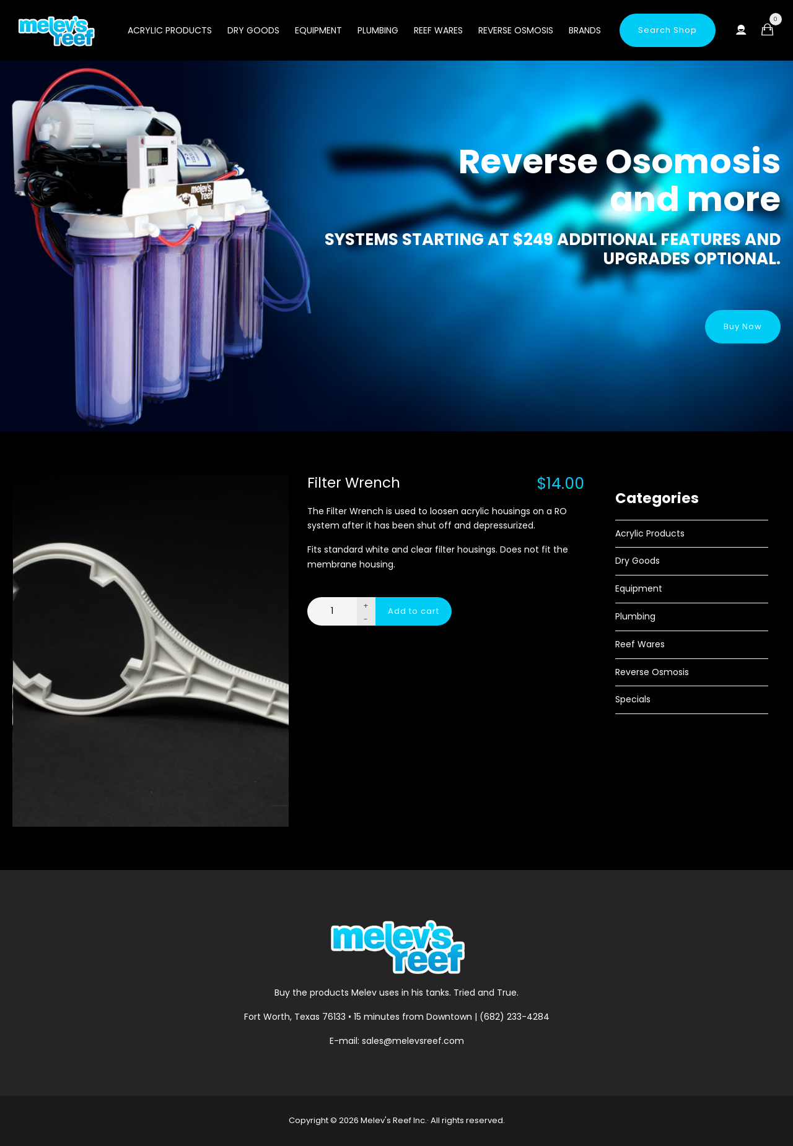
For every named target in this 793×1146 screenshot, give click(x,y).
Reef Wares (438, 30)
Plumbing (377, 30)
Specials (633, 699)
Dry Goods (253, 30)
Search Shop (667, 30)
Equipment (318, 30)
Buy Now (743, 326)
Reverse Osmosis (515, 30)
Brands (585, 30)
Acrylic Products (170, 30)
